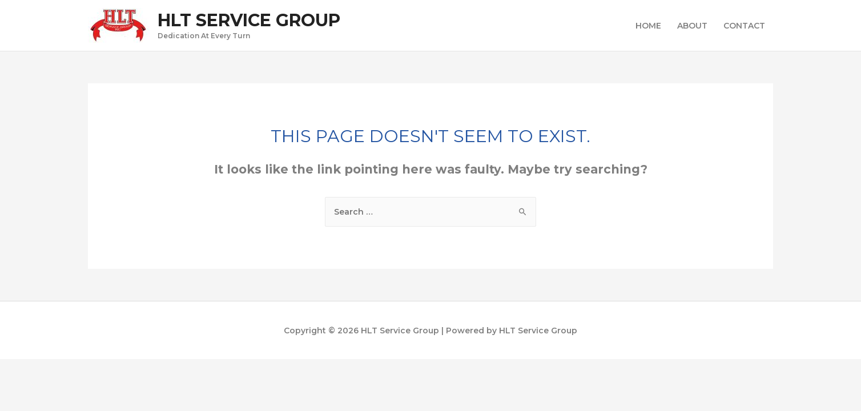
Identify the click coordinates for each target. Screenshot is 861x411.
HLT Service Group (249, 20)
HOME (648, 26)
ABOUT (692, 26)
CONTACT (744, 26)
